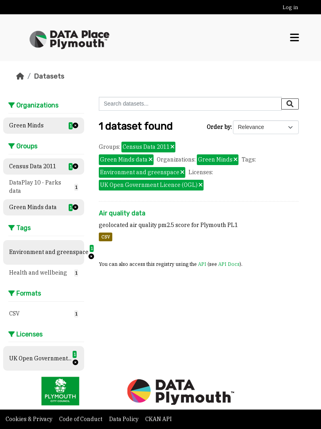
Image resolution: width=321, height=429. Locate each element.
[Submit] (290, 104)
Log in (290, 7)
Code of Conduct (81, 419)
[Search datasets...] (190, 104)
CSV (105, 237)
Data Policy (124, 419)
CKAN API (158, 419)
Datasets (49, 76)
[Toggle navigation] (294, 38)
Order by (219, 127)
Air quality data (122, 213)
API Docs (229, 264)
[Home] (20, 76)
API (202, 264)
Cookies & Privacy (30, 419)
